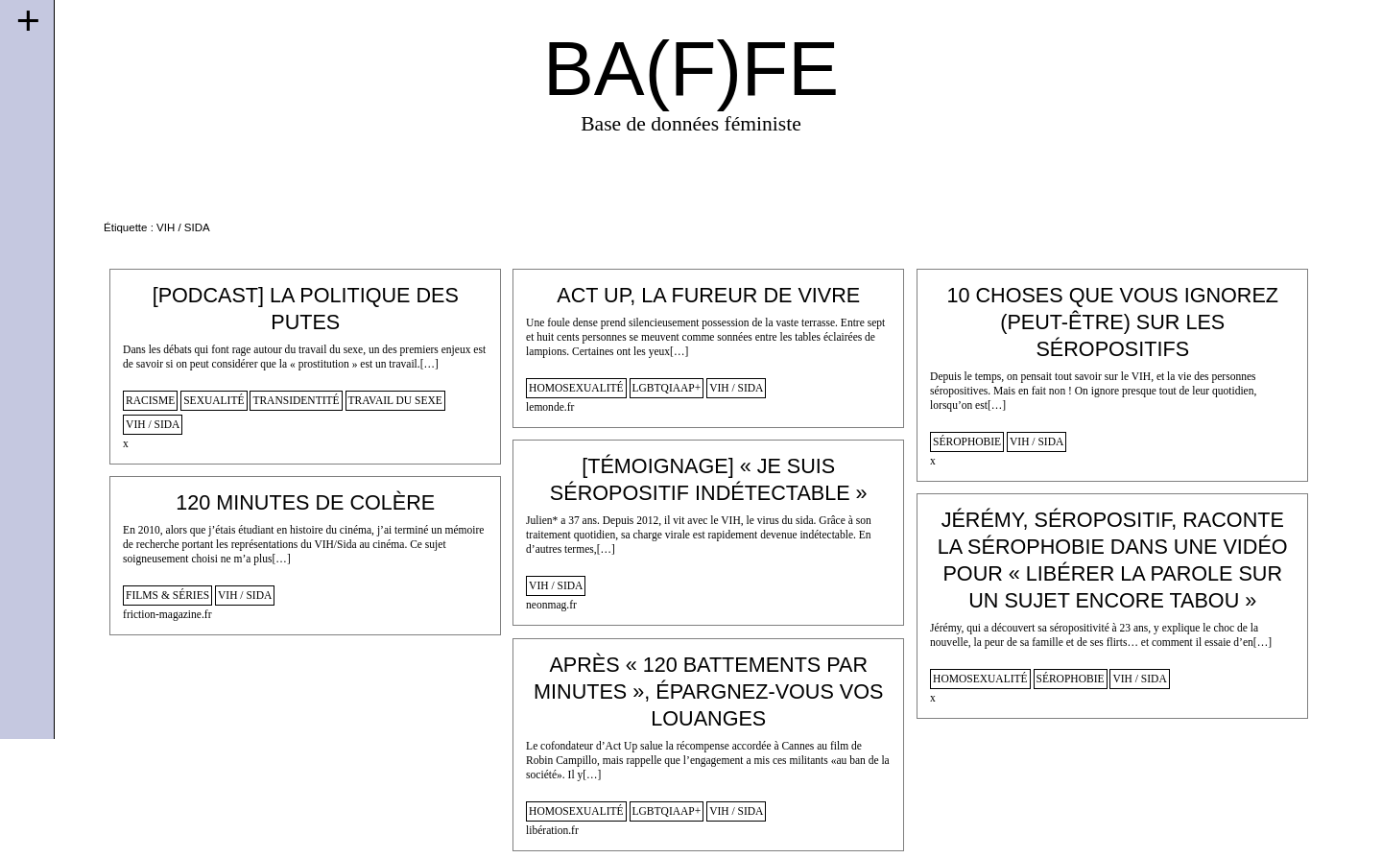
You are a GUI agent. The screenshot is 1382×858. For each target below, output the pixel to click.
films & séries (167, 595)
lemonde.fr (550, 407)
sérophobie (967, 441)
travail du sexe (395, 400)
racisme (150, 400)
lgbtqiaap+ (667, 387)
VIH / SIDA (152, 424)
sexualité (213, 400)
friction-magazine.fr (167, 614)
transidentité (295, 400)
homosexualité (576, 387)
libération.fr (552, 830)
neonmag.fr (551, 604)
